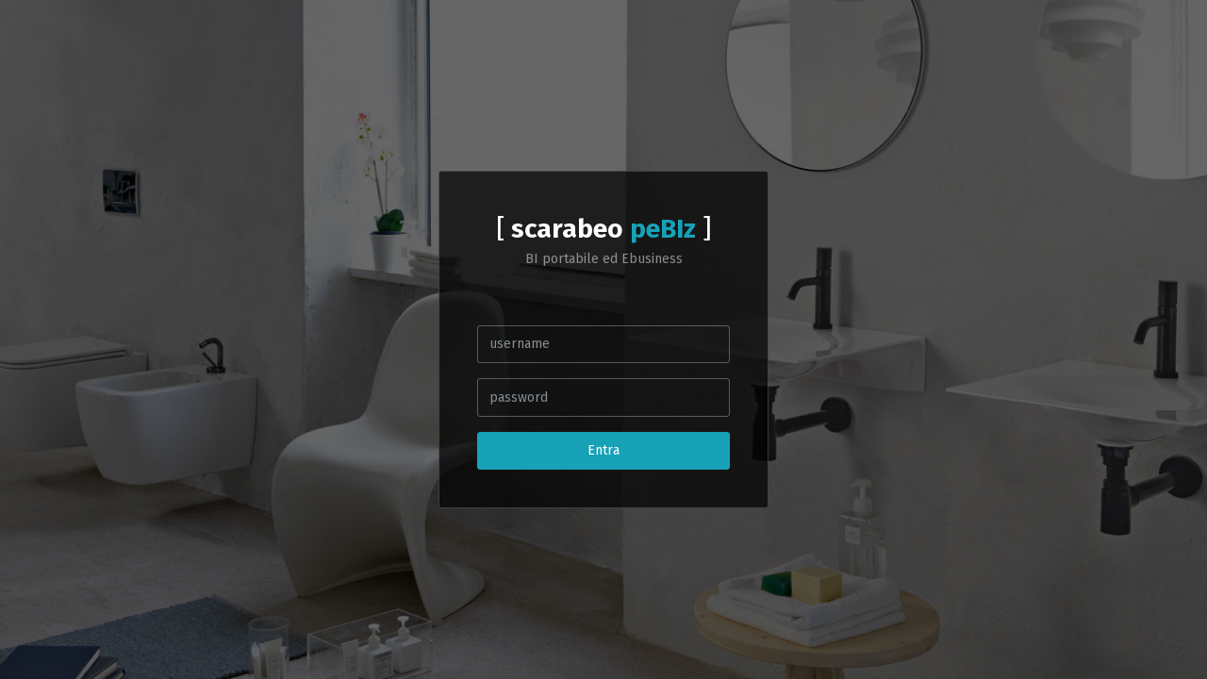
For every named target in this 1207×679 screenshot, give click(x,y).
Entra (603, 450)
